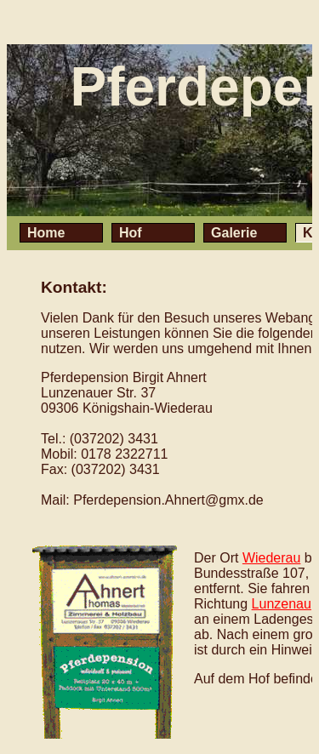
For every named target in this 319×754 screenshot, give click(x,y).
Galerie (234, 233)
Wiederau (271, 558)
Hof (130, 233)
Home (46, 233)
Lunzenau (281, 604)
